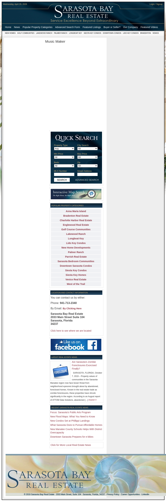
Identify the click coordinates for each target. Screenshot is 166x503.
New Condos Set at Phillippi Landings (70, 420)
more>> (93, 399)
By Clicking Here (72, 308)
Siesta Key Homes (76, 275)
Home (8, 27)
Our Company (130, 27)
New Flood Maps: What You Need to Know (72, 416)
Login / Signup (156, 4)
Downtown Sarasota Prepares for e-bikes (71, 436)
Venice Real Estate (76, 279)
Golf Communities (25, 33)
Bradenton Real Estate (75, 215)
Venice (155, 33)
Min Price (58, 154)
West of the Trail (76, 284)
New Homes (10, 33)
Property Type (61, 145)
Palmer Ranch (60, 33)
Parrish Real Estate (76, 256)
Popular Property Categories (38, 27)
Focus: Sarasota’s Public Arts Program (70, 412)
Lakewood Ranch (44, 33)
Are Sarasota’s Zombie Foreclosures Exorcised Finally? (84, 365)
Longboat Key (75, 33)
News (17, 27)
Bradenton (145, 33)
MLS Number (60, 171)
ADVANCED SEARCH (87, 180)
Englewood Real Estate (76, 225)
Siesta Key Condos (92, 33)
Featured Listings (92, 27)
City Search (83, 145)
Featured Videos (149, 27)
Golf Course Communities (76, 229)
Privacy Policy (113, 494)
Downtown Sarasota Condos (76, 265)
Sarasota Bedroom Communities (76, 261)
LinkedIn (145, 494)
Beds (56, 162)
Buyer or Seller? (112, 27)
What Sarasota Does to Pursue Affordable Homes (76, 425)
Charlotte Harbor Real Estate (76, 220)
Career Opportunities (130, 494)
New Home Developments (75, 247)
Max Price (82, 154)
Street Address (84, 171)
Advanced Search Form (67, 27)
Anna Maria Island (76, 211)
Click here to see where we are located (71, 330)
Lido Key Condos (131, 33)
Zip (78, 162)
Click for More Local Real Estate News (71, 445)
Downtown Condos (112, 33)
